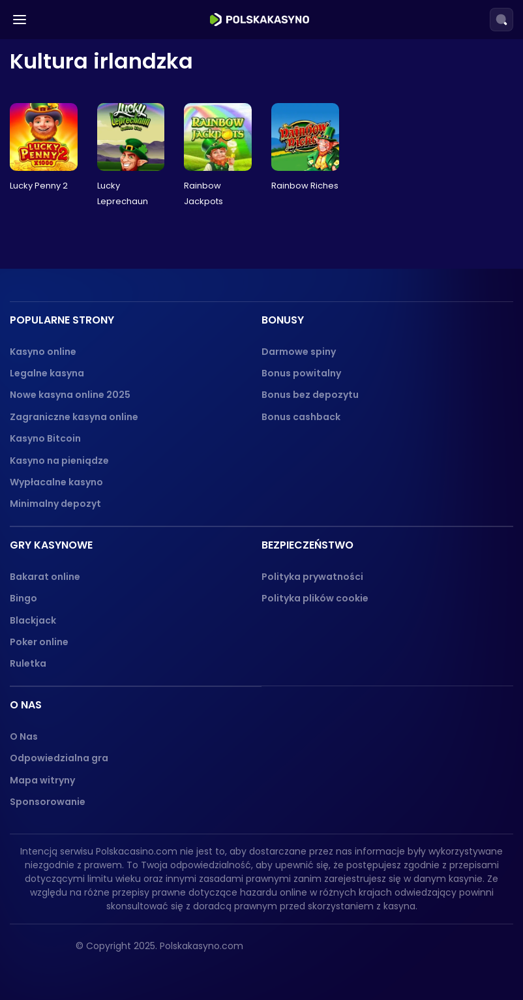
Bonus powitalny (301, 373)
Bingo (23, 598)
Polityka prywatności (312, 576)
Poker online (39, 641)
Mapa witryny (42, 780)
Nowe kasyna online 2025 (70, 394)
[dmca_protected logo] (480, 951)
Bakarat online (45, 576)
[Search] (501, 19)
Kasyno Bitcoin (45, 438)
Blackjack (33, 620)
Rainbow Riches (304, 185)
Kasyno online (43, 351)
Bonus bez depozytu (310, 394)
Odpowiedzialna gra (59, 758)
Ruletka (28, 663)
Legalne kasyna (47, 373)
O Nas (24, 736)
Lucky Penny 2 (39, 185)
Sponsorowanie (47, 801)
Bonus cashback (301, 416)
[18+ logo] (345, 951)
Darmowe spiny (299, 351)
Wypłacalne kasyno (56, 482)
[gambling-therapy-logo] (405, 951)
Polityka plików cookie (315, 598)
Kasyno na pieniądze (59, 460)
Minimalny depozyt (55, 503)
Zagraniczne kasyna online (74, 416)
